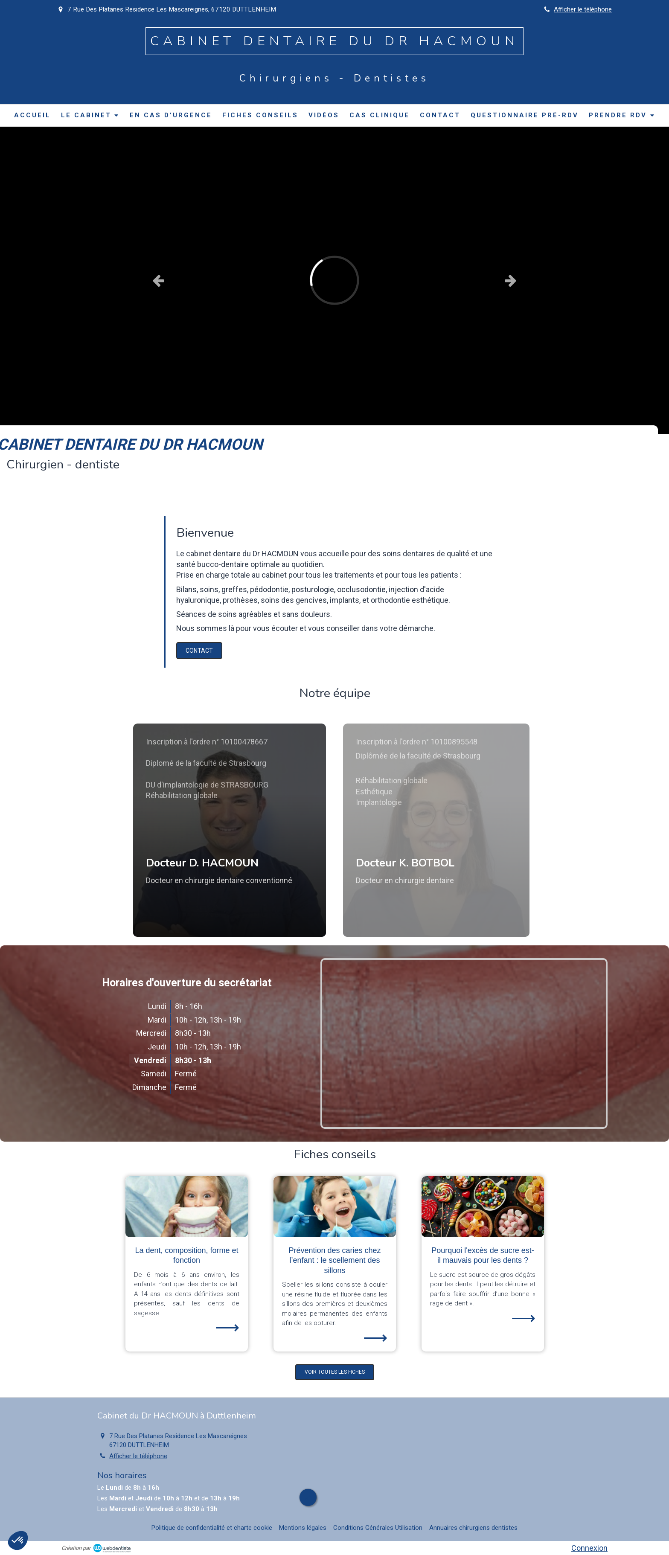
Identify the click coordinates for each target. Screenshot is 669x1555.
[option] (334, 280)
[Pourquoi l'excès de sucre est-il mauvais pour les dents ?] (483, 1207)
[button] (229, 830)
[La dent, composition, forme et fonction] (186, 1207)
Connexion (589, 1547)
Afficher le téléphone (583, 9)
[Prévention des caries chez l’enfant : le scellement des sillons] (334, 1207)
